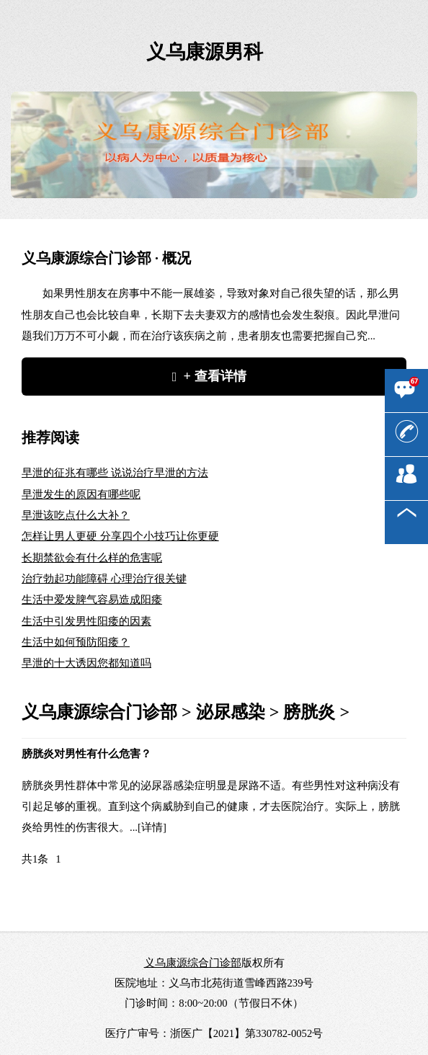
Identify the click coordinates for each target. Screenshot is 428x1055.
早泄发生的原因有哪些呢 (81, 494)
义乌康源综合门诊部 (99, 712)
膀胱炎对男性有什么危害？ (86, 754)
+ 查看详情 (215, 376)
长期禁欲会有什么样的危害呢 (92, 558)
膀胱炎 (309, 712)
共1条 (35, 859)
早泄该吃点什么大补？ (76, 515)
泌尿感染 (230, 712)
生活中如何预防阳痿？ (76, 642)
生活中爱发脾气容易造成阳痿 (92, 599)
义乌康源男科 (204, 52)
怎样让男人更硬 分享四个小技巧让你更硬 (120, 536)
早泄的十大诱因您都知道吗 (86, 663)
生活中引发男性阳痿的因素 (86, 621)
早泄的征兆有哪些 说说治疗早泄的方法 (115, 472)
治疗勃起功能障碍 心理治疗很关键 (104, 578)
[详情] (152, 827)
